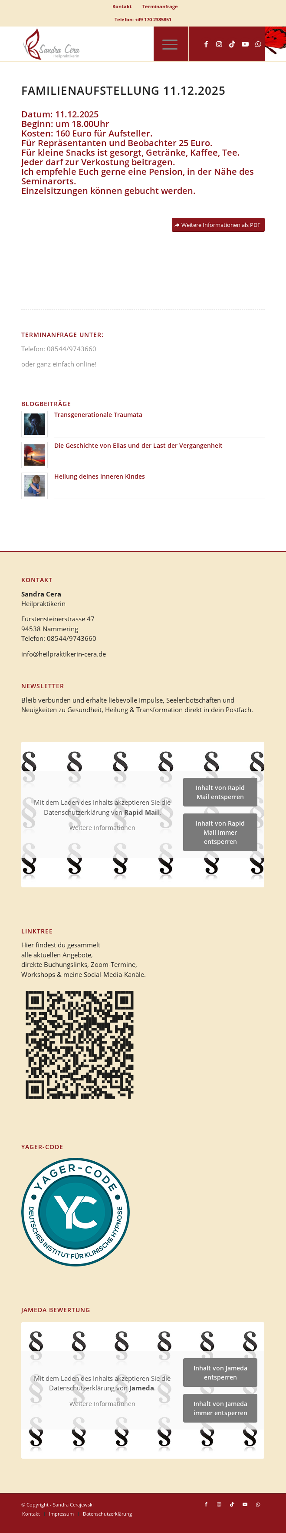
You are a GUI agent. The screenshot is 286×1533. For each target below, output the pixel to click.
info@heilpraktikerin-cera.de (63, 654)
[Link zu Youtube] (245, 43)
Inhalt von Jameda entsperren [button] (220, 1372)
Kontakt (122, 6)
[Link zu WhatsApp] (258, 43)
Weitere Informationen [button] (102, 828)
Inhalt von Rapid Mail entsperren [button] (220, 792)
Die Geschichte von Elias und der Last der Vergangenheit (138, 445)
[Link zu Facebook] (206, 43)
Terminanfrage (160, 6)
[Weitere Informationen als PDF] (218, 225)
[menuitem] (122, 6)
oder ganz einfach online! (58, 364)
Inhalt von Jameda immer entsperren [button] (220, 1408)
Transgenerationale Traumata (98, 414)
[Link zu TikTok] (232, 43)
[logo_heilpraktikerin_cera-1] (118, 44)
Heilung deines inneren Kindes (99, 476)
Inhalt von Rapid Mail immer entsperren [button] (220, 833)
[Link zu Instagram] (219, 43)
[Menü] (166, 44)
